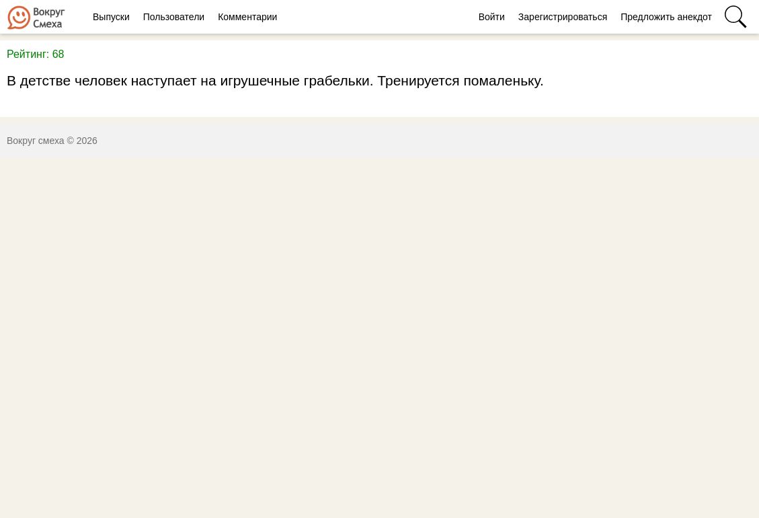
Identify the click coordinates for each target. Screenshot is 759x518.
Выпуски (111, 16)
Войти (492, 16)
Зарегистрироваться (562, 16)
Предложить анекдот (666, 16)
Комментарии (247, 16)
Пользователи (173, 16)
